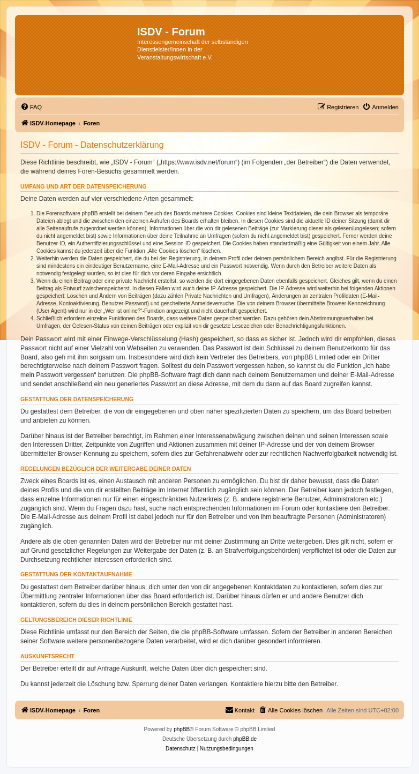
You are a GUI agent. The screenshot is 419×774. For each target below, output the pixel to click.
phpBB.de (245, 739)
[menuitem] (31, 107)
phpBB (182, 729)
